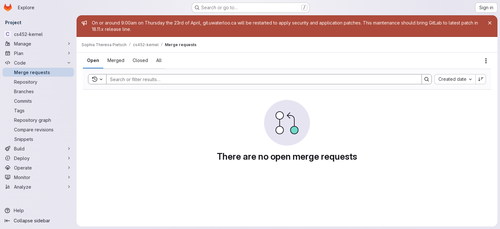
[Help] (38, 210)
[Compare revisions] (38, 129)
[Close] (490, 23)
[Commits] (38, 100)
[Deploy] (38, 158)
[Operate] (38, 167)
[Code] (38, 62)
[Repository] (38, 81)
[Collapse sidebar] (38, 220)
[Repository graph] (38, 119)
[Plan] (38, 53)
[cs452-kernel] (38, 34)
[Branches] (38, 91)
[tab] (93, 60)
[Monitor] (38, 177)
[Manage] (38, 43)
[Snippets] (38, 139)
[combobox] (454, 79)
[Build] (38, 148)
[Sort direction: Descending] (481, 79)
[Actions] (486, 61)
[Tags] (38, 110)
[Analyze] (38, 186)
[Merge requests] (38, 72)
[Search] (261, 79)
